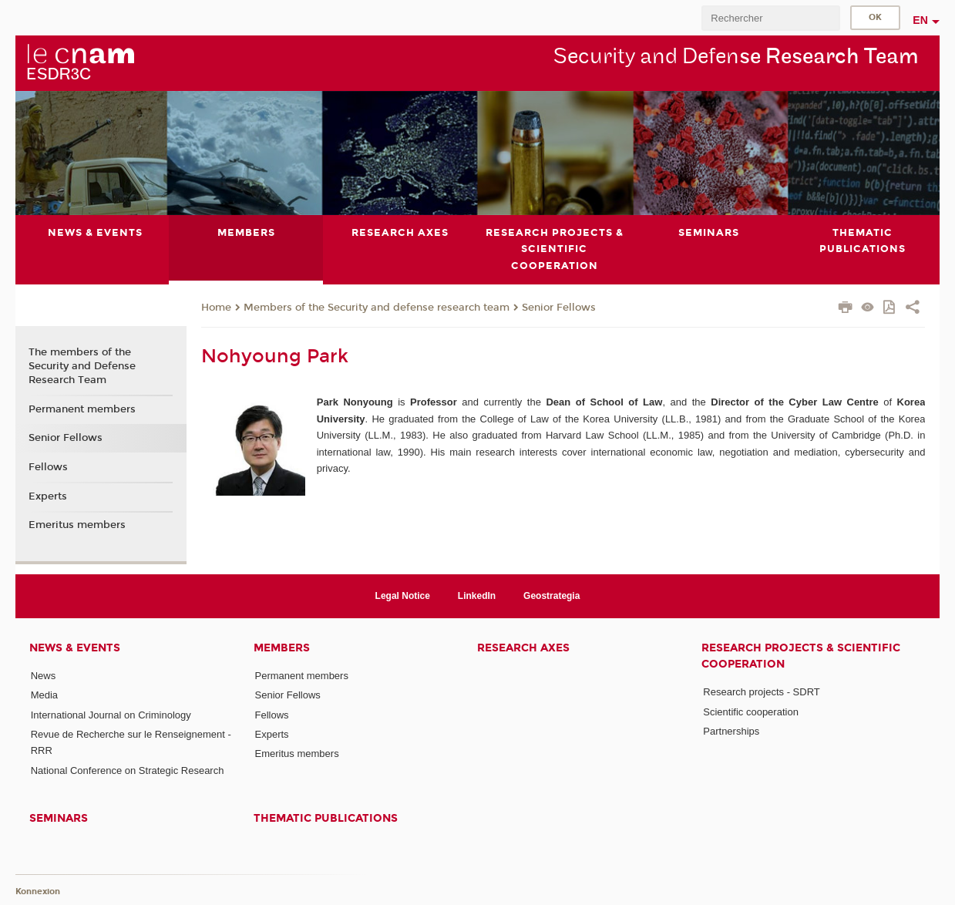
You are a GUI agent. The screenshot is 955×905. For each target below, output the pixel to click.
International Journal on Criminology (111, 715)
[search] (770, 18)
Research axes (523, 647)
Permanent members (82, 409)
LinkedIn (477, 595)
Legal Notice (402, 595)
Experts (48, 496)
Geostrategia (551, 595)
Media (44, 695)
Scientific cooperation (751, 712)
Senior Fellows (559, 307)
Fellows (48, 467)
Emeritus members (77, 525)
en (920, 20)
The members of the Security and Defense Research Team (82, 366)
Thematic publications (326, 818)
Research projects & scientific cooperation (800, 656)
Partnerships (731, 731)
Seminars (58, 818)
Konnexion (37, 891)
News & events (74, 647)
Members (282, 647)
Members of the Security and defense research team (376, 307)
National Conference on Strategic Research (127, 770)
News (43, 675)
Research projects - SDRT (761, 692)
